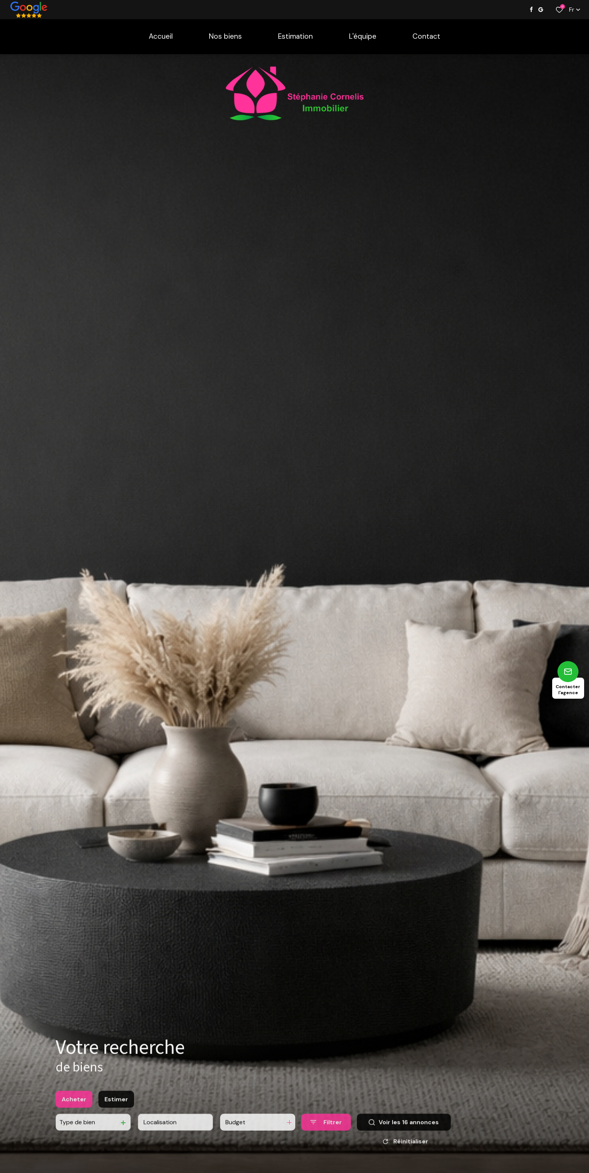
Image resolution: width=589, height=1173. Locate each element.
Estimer (116, 1106)
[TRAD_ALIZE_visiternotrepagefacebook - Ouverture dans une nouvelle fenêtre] (531, 9)
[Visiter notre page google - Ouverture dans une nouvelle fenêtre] (541, 9)
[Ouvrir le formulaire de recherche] (326, 1129)
